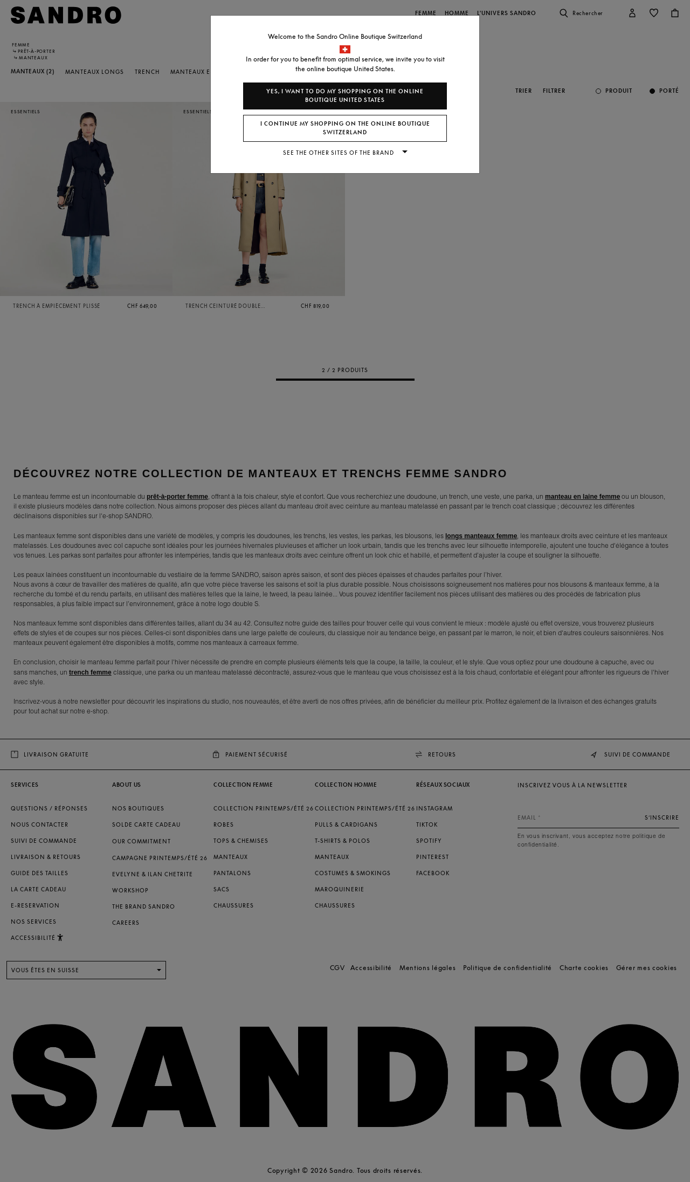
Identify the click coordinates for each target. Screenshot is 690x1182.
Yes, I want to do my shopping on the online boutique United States (345, 96)
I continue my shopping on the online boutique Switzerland (345, 128)
